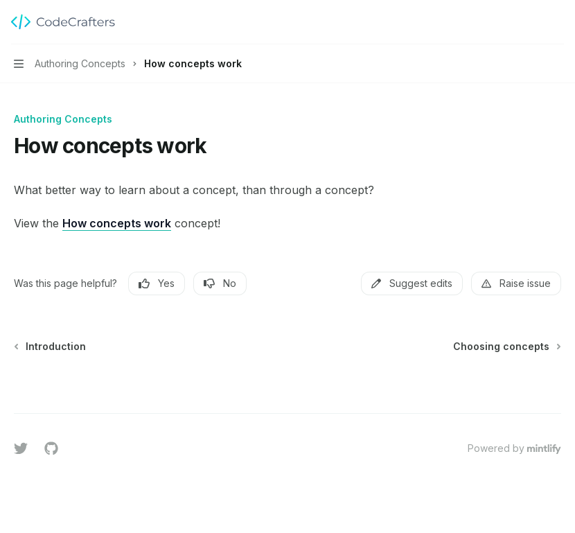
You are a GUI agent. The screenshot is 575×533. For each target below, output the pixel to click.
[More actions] (557, 22)
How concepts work (116, 223)
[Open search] (531, 22)
